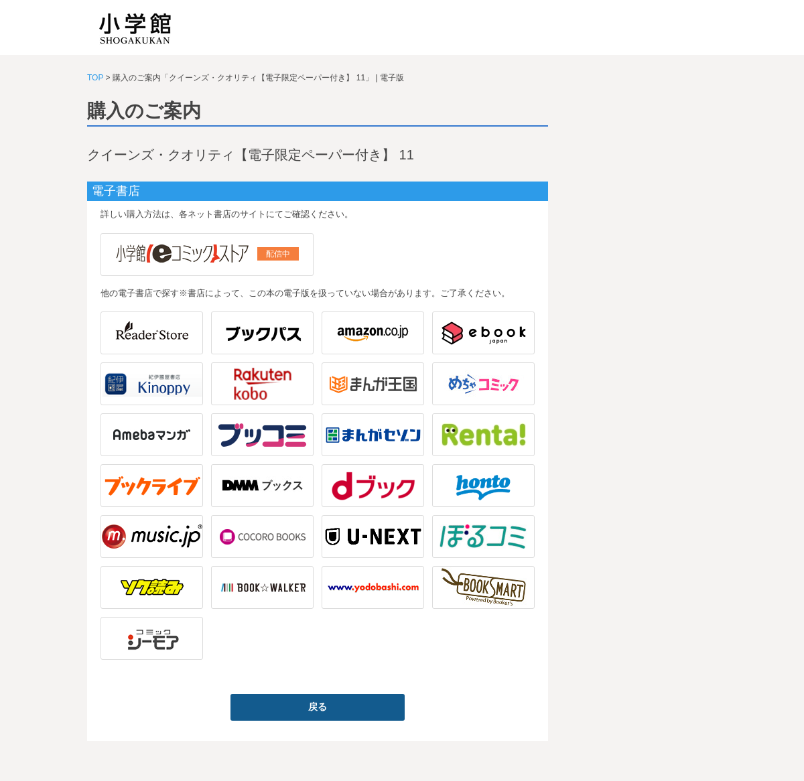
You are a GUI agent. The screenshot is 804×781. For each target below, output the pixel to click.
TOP (95, 77)
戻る (317, 706)
